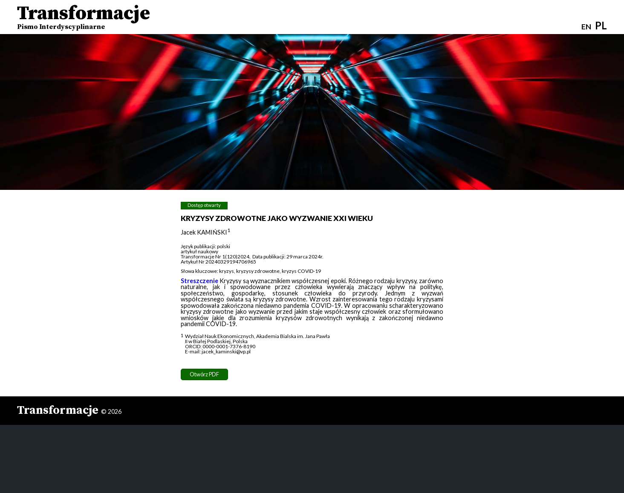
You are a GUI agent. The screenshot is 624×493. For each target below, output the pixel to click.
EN (586, 26)
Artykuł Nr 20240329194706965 (218, 261)
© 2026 (111, 411)
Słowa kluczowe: (199, 271)
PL (601, 25)
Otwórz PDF (204, 374)
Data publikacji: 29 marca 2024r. (288, 256)
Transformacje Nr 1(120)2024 (215, 256)
